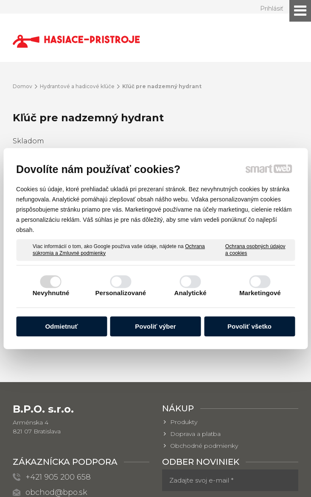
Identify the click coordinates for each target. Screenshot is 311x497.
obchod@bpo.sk (56, 406)
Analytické (190, 292)
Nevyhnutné (51, 292)
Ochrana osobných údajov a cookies (255, 249)
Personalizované (120, 292)
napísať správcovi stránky (156, 478)
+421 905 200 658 (58, 391)
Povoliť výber (155, 326)
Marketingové (260, 292)
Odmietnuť (61, 326)
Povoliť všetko (249, 326)
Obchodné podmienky (204, 360)
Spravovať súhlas (152, 485)
